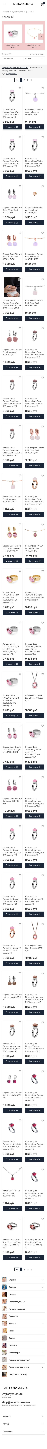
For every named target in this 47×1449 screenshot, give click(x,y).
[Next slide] (41, 37)
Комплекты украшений (19, 1360)
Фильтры (35, 59)
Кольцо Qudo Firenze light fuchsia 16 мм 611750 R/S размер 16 (34, 1145)
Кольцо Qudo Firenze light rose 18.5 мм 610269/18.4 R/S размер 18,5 (12, 900)
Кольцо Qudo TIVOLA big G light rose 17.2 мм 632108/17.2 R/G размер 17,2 (11, 597)
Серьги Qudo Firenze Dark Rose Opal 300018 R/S (12, 352)
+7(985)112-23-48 (12, 1394)
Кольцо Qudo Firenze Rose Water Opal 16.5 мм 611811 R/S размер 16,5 (34, 162)
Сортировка (14, 59)
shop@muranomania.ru (16, 1402)
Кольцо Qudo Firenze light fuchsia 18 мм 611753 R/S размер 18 (34, 1096)
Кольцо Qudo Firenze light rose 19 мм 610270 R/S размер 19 (34, 900)
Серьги (12, 1294)
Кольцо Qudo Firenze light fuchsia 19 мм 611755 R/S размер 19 (34, 1194)
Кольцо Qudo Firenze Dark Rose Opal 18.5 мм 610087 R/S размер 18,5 (34, 353)
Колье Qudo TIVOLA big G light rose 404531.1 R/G (34, 548)
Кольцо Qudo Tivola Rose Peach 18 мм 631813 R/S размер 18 (34, 1243)
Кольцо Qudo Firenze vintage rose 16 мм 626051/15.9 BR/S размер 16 (12, 1047)
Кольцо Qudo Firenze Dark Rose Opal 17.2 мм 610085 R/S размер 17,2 (12, 402)
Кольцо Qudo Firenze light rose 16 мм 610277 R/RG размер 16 (12, 949)
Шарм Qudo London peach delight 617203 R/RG (34, 210)
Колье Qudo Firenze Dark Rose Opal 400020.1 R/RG (12, 499)
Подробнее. (11, 73)
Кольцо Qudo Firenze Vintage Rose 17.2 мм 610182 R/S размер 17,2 (34, 1047)
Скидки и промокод (18, 1374)
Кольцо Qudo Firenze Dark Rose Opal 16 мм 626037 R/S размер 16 (34, 402)
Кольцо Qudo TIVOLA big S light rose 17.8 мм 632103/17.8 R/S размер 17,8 (11, 649)
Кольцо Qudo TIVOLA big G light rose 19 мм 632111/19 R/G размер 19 (34, 596)
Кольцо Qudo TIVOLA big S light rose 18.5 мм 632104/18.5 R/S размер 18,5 (33, 649)
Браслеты (13, 1316)
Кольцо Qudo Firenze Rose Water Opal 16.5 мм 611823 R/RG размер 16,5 (12, 304)
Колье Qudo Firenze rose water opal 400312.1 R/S (34, 112)
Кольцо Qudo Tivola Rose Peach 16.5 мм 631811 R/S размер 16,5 (12, 1243)
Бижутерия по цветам (19, 1367)
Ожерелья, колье (17, 1301)
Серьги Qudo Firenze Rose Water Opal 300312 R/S (12, 210)
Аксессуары (14, 1352)
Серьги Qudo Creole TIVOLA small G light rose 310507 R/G (12, 548)
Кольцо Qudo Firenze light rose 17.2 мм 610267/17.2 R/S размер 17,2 (12, 851)
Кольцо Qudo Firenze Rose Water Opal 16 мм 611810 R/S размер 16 (11, 113)
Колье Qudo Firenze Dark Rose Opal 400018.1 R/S (34, 303)
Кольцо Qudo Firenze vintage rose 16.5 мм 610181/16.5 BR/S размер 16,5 (34, 998)
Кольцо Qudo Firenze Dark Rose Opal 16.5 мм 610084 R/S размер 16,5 (12, 451)
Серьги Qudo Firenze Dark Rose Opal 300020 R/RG (34, 450)
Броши (12, 1338)
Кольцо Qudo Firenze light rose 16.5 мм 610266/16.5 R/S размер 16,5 (34, 802)
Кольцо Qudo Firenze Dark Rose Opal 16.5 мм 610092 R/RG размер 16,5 (34, 500)
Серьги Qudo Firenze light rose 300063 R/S (12, 801)
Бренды (12, 1287)
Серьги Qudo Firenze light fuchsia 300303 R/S (12, 1095)
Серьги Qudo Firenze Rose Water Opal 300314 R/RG (12, 256)
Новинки (13, 1345)
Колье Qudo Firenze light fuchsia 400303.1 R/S (12, 1193)
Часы (11, 1330)
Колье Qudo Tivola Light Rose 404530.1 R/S (34, 698)
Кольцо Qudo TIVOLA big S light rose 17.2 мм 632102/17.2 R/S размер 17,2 (33, 752)
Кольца (12, 1323)
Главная (5, 11)
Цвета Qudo (17, 11)
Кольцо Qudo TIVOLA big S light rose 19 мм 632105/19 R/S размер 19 (11, 700)
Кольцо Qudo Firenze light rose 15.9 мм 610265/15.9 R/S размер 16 (34, 851)
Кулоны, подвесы (17, 1309)
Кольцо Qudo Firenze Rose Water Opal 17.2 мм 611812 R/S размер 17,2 (11, 162)
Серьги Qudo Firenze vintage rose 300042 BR (12, 997)
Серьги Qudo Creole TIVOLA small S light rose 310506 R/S (12, 749)
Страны (12, 1279)
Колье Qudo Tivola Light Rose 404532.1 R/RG (34, 948)
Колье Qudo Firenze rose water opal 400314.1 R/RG (34, 256)
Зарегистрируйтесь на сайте (15, 67)
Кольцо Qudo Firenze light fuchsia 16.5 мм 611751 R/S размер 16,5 (12, 1145)
